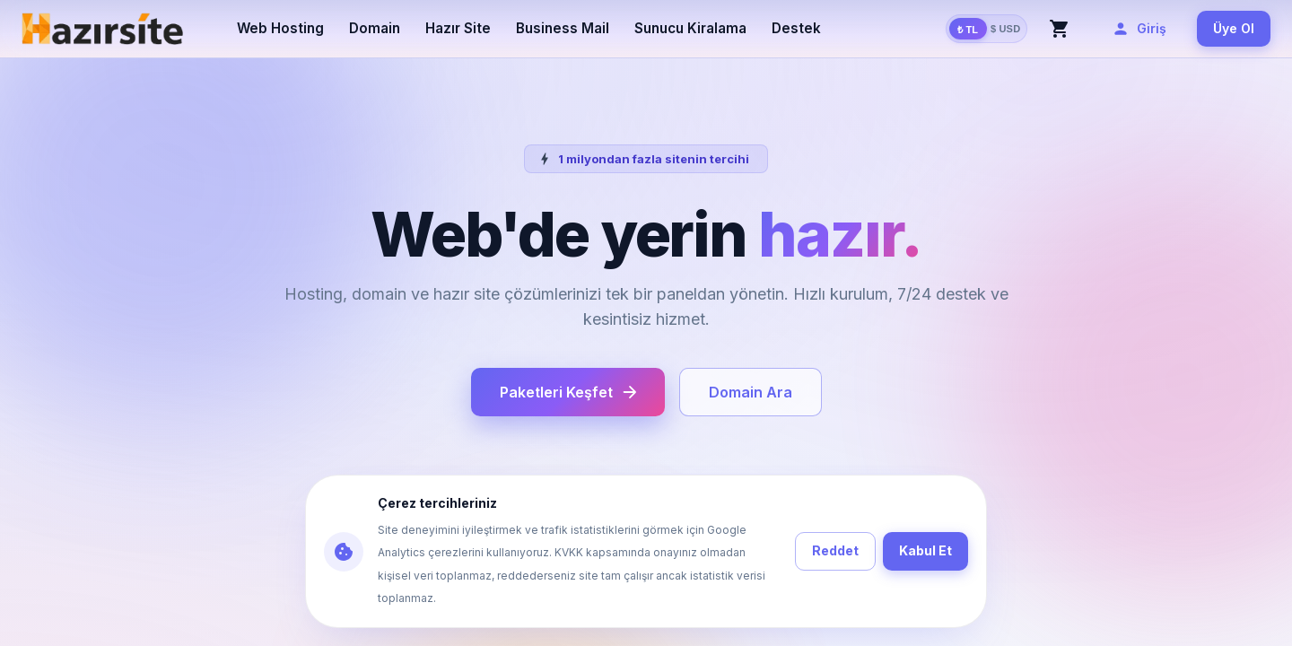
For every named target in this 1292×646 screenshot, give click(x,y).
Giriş (1141, 29)
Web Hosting (280, 28)
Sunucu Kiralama (690, 28)
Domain (374, 28)
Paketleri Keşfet (568, 392)
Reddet (835, 551)
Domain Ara (750, 392)
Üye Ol (1233, 29)
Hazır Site (458, 28)
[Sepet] (1060, 29)
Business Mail (562, 28)
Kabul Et (925, 551)
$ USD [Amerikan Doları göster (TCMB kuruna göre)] (1006, 28)
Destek (796, 28)
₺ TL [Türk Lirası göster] (968, 28)
